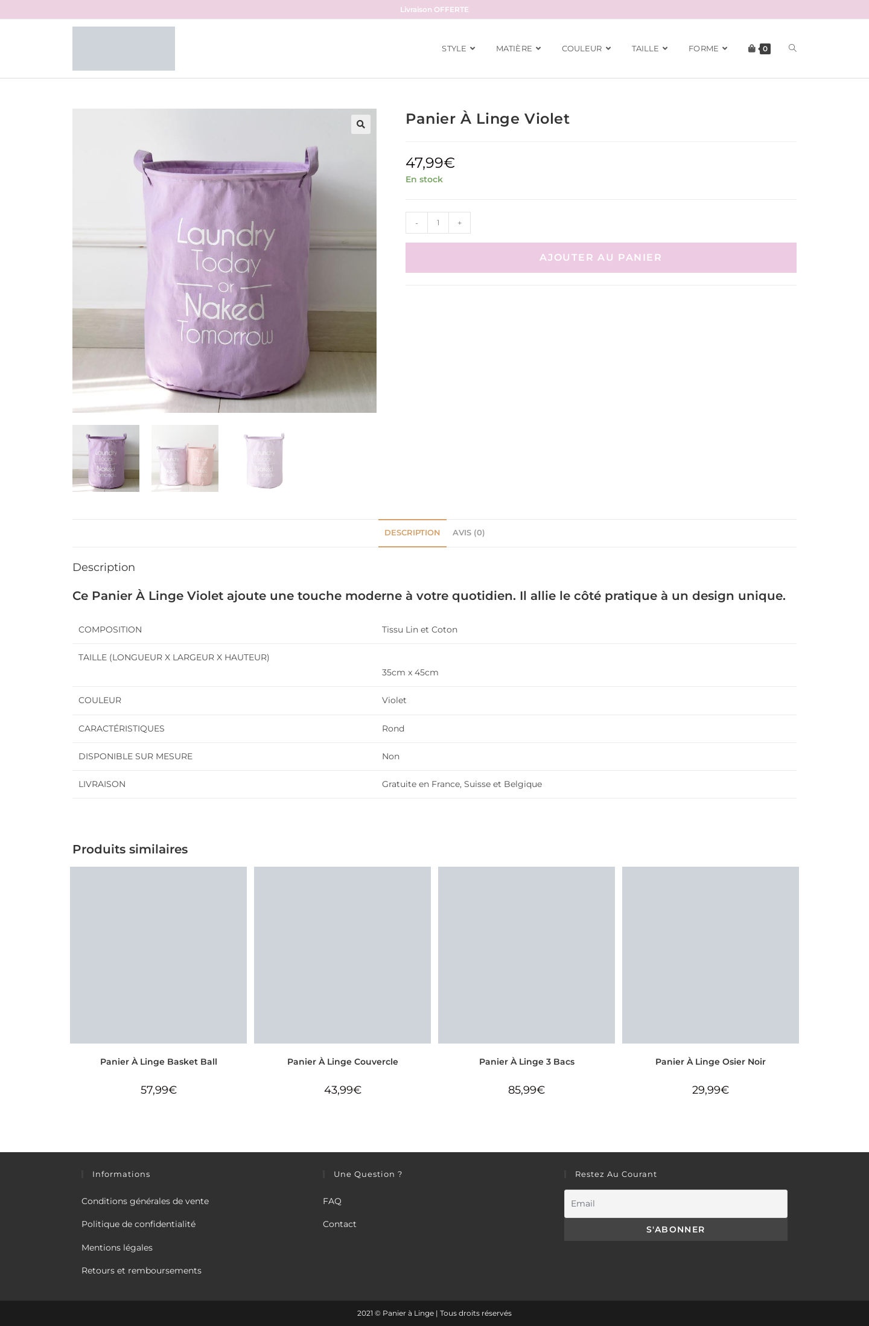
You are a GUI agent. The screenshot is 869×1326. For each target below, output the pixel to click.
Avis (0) (469, 532)
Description (412, 532)
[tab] (412, 533)
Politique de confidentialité (138, 1224)
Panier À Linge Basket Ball (158, 1061)
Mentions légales (117, 1247)
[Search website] (793, 48)
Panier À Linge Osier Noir (710, 1061)
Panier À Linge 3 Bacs (527, 1061)
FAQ (332, 1201)
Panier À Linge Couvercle (342, 1061)
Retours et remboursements (141, 1270)
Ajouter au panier (601, 257)
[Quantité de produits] (438, 223)
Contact (340, 1224)
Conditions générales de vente (145, 1201)
